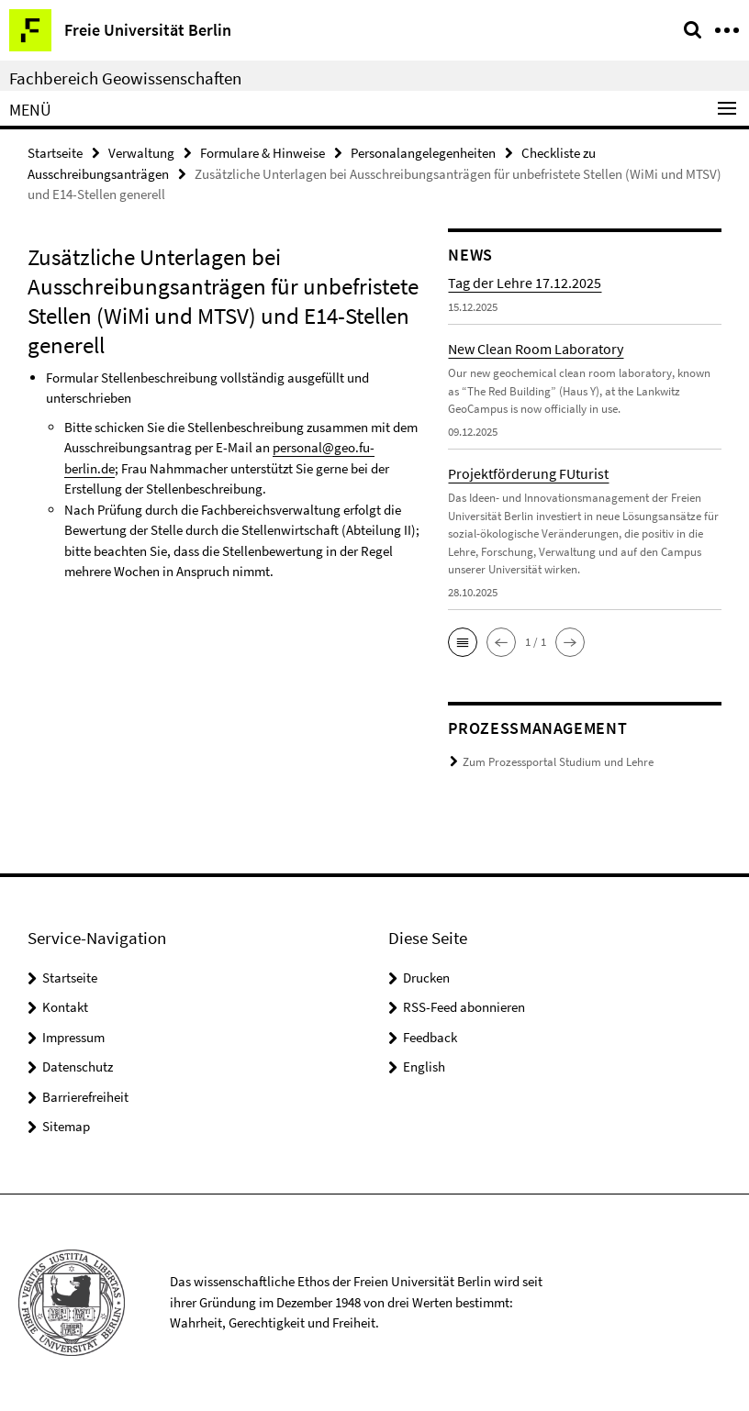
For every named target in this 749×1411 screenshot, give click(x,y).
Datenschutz (77, 1066)
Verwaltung (141, 152)
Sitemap (66, 1126)
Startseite (55, 152)
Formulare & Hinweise (262, 152)
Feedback (430, 1037)
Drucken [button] (426, 977)
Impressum (73, 1037)
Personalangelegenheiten (423, 152)
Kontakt (65, 1007)
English (424, 1066)
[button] (462, 642)
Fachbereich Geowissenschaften (125, 78)
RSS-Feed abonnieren (464, 1007)
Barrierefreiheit (85, 1096)
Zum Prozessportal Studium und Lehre (558, 762)
